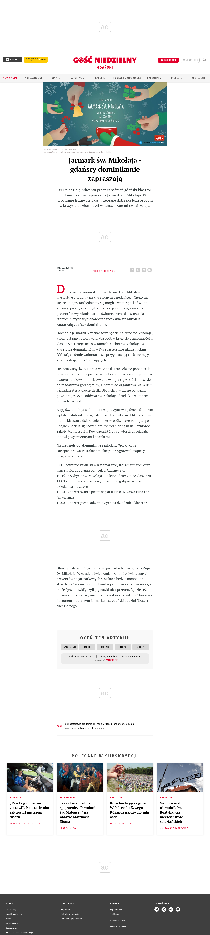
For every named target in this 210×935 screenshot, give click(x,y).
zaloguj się (190, 60)
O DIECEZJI (198, 78)
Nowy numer (11, 78)
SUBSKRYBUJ (168, 60)
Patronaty (154, 78)
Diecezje (176, 78)
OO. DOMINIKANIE (96, 728)
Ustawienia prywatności (71, 918)
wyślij (150, 269)
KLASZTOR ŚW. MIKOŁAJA (75, 728)
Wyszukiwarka (204, 60)
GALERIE (100, 78)
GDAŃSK (108, 724)
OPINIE (56, 78)
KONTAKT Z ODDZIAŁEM (127, 78)
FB (133, 269)
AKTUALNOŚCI (33, 78)
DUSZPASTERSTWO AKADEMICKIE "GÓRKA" (84, 724)
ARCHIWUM (77, 78)
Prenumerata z (32, 59)
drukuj (144, 269)
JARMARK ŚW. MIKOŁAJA (124, 724)
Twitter (139, 269)
